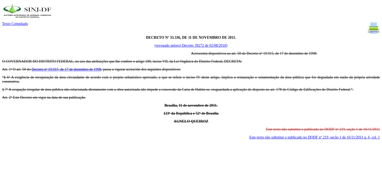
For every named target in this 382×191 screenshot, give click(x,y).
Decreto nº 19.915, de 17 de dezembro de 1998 (66, 69)
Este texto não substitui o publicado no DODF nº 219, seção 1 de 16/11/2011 (314, 137)
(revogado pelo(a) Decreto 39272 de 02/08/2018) (191, 45)
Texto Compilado (15, 24)
